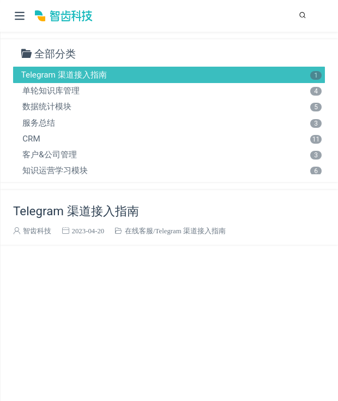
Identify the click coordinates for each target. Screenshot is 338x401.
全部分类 (55, 53)
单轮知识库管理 (171, 91)
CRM (171, 139)
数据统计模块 (171, 106)
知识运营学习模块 (171, 170)
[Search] (304, 15)
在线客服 (139, 230)
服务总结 (171, 123)
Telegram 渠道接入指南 (171, 75)
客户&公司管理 (171, 155)
